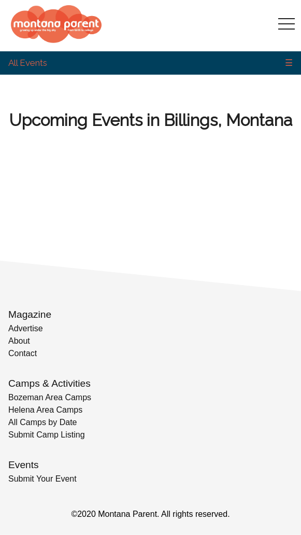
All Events (27, 63)
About (19, 340)
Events (23, 464)
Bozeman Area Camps (49, 397)
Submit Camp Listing (46, 434)
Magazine (29, 314)
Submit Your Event (42, 478)
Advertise (25, 328)
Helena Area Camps (45, 409)
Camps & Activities (49, 383)
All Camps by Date (42, 422)
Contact (22, 353)
